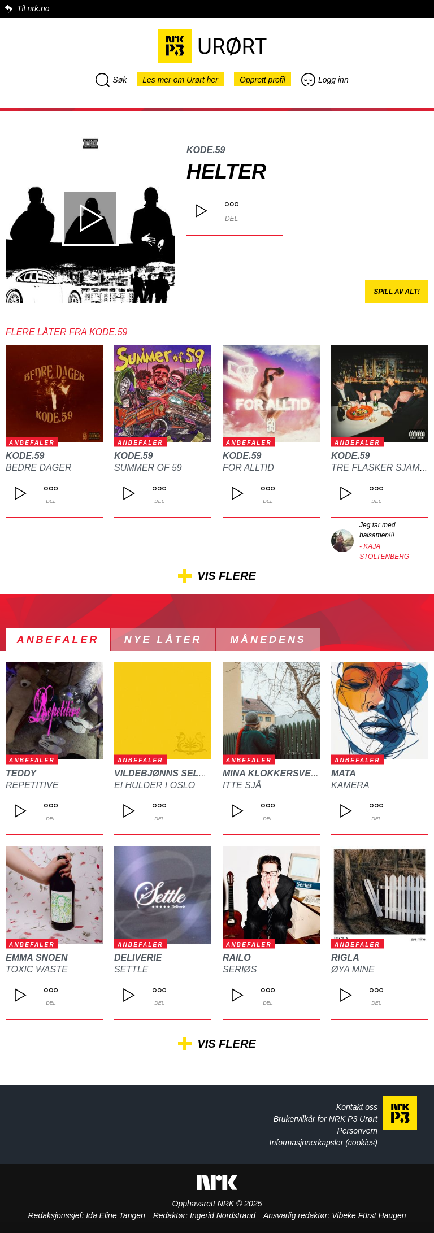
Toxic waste (37, 969)
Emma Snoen (37, 957)
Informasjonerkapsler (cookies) (323, 1142)
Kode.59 (205, 150)
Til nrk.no (33, 8)
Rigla (345, 957)
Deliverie (138, 957)
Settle (131, 969)
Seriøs (240, 969)
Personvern (357, 1130)
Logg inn (325, 79)
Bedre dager (38, 467)
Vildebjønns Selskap (169, 773)
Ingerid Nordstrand (222, 1215)
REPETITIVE (32, 785)
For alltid (248, 467)
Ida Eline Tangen (115, 1215)
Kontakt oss (356, 1107)
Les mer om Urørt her (180, 79)
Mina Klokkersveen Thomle (293, 773)
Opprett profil (262, 79)
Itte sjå (242, 785)
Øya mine (353, 969)
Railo (237, 957)
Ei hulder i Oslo (154, 785)
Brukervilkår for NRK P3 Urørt (325, 1118)
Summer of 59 (148, 467)
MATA (343, 773)
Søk (111, 79)
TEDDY (21, 773)
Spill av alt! (397, 292)
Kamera (350, 785)
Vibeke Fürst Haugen (369, 1215)
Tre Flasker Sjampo (382, 467)
